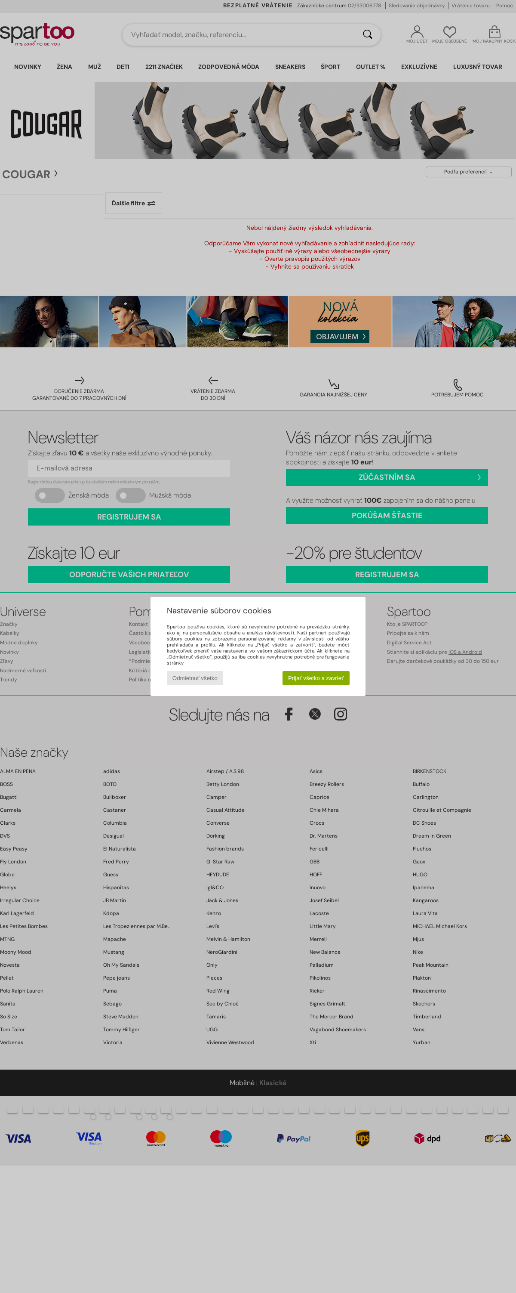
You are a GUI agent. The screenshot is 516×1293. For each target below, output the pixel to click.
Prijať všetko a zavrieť (316, 678)
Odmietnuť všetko (195, 678)
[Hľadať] (367, 35)
